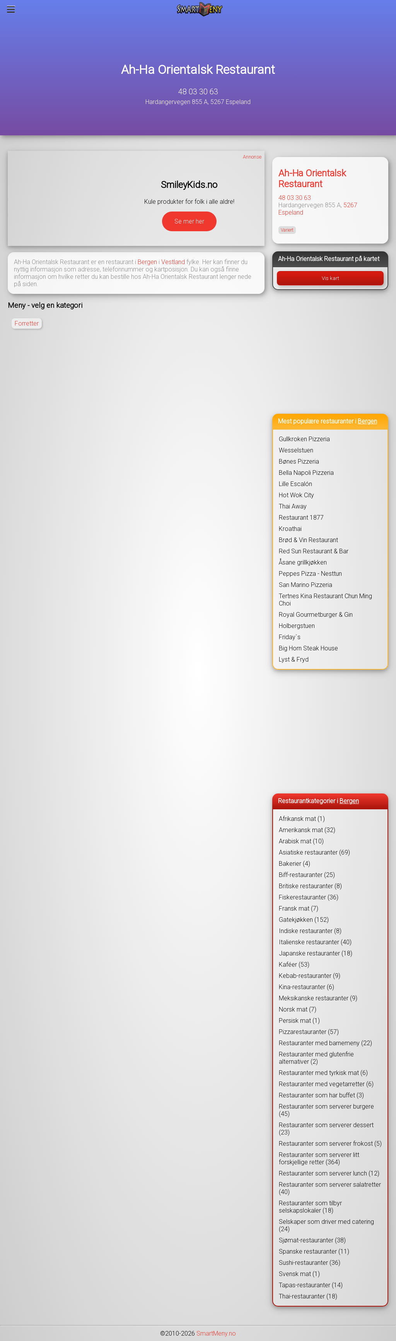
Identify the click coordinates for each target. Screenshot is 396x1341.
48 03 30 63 (198, 91)
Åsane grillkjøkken (303, 562)
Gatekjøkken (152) (304, 919)
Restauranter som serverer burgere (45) (326, 1110)
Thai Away (293, 506)
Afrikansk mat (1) (302, 818)
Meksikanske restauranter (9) (318, 998)
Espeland (290, 212)
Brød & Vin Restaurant (308, 540)
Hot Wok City (296, 495)
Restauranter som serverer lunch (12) (329, 1173)
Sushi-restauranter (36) (309, 1262)
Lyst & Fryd (294, 659)
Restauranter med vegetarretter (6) (326, 1084)
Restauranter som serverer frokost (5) (330, 1143)
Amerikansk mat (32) (307, 830)
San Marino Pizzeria (305, 585)
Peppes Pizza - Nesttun (310, 573)
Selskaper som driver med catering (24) (326, 1225)
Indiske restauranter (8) (310, 931)
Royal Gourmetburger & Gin (316, 614)
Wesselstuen (296, 450)
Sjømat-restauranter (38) (312, 1240)
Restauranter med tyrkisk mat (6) (323, 1073)
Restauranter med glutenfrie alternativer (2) (316, 1058)
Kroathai (290, 528)
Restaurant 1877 (301, 517)
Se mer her (189, 221)
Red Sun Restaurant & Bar (313, 551)
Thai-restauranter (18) (308, 1296)
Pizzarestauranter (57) (309, 1032)
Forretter (27, 323)
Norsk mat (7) (297, 1009)
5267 (350, 205)
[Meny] (11, 9)
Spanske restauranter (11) (314, 1251)
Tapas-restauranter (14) (311, 1285)
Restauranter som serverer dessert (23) (326, 1128)
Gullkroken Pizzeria (304, 439)
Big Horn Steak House (308, 648)
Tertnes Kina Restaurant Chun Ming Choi (325, 599)
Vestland (173, 262)
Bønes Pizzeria (299, 461)
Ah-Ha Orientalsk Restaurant (198, 69)
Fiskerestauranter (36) (308, 897)
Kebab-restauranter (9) (309, 975)
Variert (287, 230)
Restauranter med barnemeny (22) (325, 1043)
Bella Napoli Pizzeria (306, 472)
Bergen (147, 262)
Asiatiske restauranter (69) (314, 852)
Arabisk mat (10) (301, 841)
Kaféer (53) (294, 964)
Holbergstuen (297, 626)
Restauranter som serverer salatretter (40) (330, 1188)
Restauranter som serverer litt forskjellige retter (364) (319, 1158)
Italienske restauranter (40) (315, 942)
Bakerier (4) (294, 863)
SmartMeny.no (216, 1333)
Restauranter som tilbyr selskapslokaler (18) (310, 1206)
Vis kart (330, 278)
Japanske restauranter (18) (315, 953)
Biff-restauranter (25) (307, 875)
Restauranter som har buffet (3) (321, 1095)
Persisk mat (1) (299, 1020)
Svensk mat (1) (299, 1274)
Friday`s (289, 637)
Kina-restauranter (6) (306, 987)
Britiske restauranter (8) (310, 886)
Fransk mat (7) (298, 908)
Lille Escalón (295, 484)
